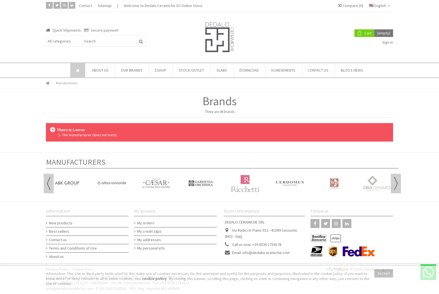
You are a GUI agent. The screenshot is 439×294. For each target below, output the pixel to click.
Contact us (58, 239)
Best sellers (59, 231)
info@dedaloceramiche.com (266, 252)
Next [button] (396, 183)
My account (145, 211)
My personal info (151, 248)
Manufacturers (76, 162)
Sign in (387, 42)
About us (56, 256)
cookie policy (154, 278)
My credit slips (149, 231)
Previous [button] (49, 183)
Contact (85, 5)
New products (61, 222)
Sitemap (105, 5)
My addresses (149, 239)
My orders (145, 222)
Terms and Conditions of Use (73, 248)
